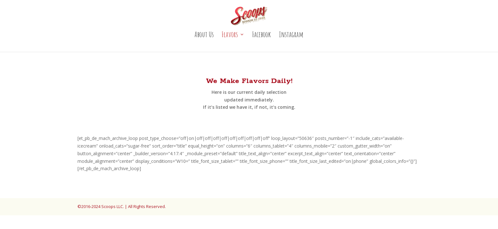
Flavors (230, 35)
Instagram (291, 35)
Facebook (261, 35)
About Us (204, 35)
